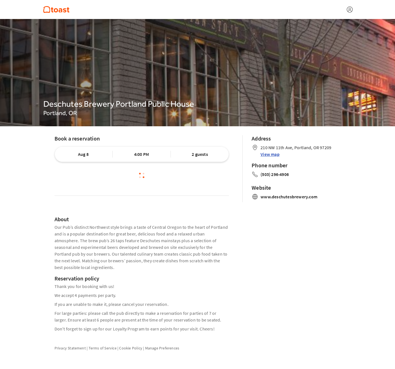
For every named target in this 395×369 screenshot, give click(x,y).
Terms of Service (103, 348)
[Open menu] (349, 9)
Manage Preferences (162, 348)
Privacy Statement (70, 348)
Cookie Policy (130, 348)
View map (270, 154)
